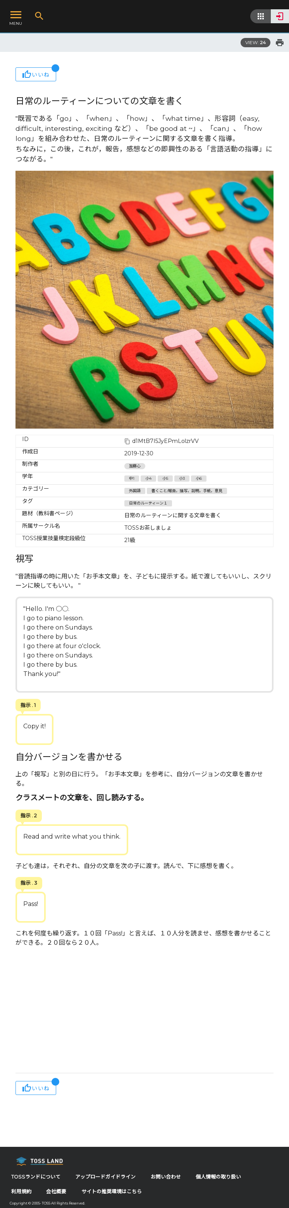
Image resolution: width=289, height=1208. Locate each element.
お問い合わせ (166, 1177)
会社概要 (56, 1191)
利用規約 (21, 1191)
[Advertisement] (144, 1011)
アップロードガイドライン (105, 1177)
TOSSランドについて (35, 1177)
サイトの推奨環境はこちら (111, 1191)
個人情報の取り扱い (218, 1177)
